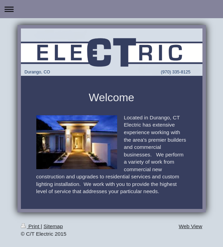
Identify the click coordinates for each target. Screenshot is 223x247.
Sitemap (53, 226)
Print (31, 226)
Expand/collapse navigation (111, 9)
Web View (190, 226)
